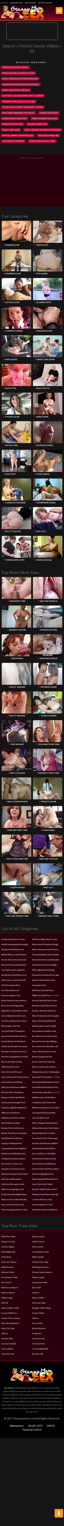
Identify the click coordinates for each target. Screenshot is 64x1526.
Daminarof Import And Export (14, 1174)
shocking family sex (48, 135)
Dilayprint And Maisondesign (45, 1194)
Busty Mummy (39, 1328)
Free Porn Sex (38, 1338)
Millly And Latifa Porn (41, 995)
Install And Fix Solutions (12, 1138)
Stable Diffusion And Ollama (13, 954)
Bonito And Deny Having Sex (14, 1133)
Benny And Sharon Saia (11, 1061)
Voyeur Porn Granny (10, 1318)
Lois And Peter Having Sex (13, 1031)
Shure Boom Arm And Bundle (45, 959)
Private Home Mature (42, 1272)
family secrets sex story (14, 118)
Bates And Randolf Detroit (44, 1021)
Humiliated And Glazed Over (45, 1087)
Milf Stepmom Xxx (40, 1267)
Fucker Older (38, 1313)
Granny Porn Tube (40, 1262)
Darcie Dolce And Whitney (44, 1163)
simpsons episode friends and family (20, 84)
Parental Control (32, 1429)
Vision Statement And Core (13, 1015)
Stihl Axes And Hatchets (43, 990)
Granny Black (7, 1348)
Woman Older (7, 1272)
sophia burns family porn (42, 141)
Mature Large (38, 1277)
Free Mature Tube (9, 1277)
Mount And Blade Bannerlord (45, 1082)
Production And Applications (14, 1194)
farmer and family (49, 113)
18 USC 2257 (35, 1425)
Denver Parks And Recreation (45, 1169)
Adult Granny (7, 1267)
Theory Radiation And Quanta (45, 954)
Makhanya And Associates (13, 1118)
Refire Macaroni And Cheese (45, 949)
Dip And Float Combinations (13, 964)
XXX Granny (37, 1246)
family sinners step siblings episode (43, 130)
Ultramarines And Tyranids (13, 980)
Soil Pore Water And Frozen (44, 939)
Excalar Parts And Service (12, 1128)
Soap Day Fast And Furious (13, 1169)
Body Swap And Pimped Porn (45, 1179)
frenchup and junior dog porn (18, 73)
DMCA (51, 1425)
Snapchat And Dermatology (44, 964)
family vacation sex (12, 124)
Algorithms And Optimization (14, 1010)
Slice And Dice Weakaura (12, 1092)
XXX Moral (6, 1257)
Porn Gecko (37, 1323)
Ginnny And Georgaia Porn (13, 1102)
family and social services (16, 90)
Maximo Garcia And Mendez (14, 1199)
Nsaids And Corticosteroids (13, 959)
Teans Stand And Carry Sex (44, 1051)
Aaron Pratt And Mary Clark (44, 1000)
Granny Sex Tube (39, 1282)
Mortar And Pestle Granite (44, 1158)
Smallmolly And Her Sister (13, 939)
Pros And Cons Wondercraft (45, 1046)
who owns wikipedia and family (18, 113)
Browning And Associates (43, 1133)
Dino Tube (36, 1287)
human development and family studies (22, 107)
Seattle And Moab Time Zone (14, 1046)
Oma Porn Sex (7, 1354)
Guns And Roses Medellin (44, 1153)
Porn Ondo (6, 1282)
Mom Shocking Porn (10, 1323)
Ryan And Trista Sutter (42, 1077)
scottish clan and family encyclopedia (22, 96)
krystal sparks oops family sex (17, 135)
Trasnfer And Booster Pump (14, 1021)
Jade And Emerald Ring (11, 1082)
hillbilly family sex (37, 124)
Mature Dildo (38, 1297)
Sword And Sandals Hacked (13, 1036)
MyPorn (35, 1292)
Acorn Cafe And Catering (43, 1061)
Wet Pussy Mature (9, 1287)
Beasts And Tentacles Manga (45, 944)
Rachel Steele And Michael (13, 1041)
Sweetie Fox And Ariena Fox (14, 1051)
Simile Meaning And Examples (15, 944)
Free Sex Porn (38, 1343)
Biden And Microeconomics (14, 1000)
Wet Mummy (30, 3)
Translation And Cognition (13, 970)
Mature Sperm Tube (10, 1308)
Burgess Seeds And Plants (13, 1097)
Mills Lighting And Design (43, 970)
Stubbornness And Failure (44, 1097)
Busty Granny (38, 1236)
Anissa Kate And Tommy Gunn (15, 1077)
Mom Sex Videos (9, 1262)
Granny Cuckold (8, 1343)
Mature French (8, 1241)
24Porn (4, 1333)
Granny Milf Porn (9, 1313)
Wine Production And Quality (45, 1015)
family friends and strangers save (20, 79)
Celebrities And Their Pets (44, 1102)
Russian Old (37, 1354)
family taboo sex (11, 130)
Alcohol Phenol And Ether (43, 1148)
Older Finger (7, 1297)
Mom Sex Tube (38, 1303)
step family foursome (13, 141)
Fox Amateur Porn (40, 1252)
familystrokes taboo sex (44, 118)
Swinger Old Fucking (41, 1308)
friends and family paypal (15, 67)
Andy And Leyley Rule (42, 1092)
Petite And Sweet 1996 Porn (45, 1209)
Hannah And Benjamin (11, 1179)
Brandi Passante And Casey (44, 1036)
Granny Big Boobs (40, 1348)
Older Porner (38, 1241)
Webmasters (17, 1425)
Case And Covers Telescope (45, 1138)
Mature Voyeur (8, 1292)
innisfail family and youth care (18, 101)
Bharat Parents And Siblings (44, 1041)
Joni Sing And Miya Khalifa (43, 1112)
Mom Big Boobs (8, 1252)
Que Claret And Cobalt (42, 1184)
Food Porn (37, 1333)
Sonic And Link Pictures (11, 1072)
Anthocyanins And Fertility (44, 1026)
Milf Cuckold (38, 1257)
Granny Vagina (45, 3)
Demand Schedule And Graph (45, 975)
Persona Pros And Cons (12, 1163)
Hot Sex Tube (7, 1338)
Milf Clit (4, 1303)
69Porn (35, 1318)
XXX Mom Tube (16, 3)
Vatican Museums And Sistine (45, 1128)
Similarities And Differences (14, 975)
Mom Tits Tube (8, 1328)
